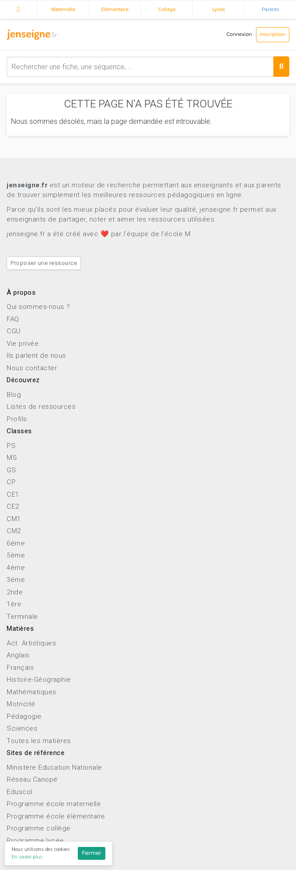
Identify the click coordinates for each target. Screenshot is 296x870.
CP (11, 482)
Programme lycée (35, 841)
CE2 (13, 506)
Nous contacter (32, 368)
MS (12, 458)
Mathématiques (31, 692)
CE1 (13, 494)
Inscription (272, 34)
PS (11, 446)
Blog (14, 395)
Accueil (18, 8)
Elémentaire (114, 9)
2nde (15, 592)
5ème (16, 555)
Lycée (218, 9)
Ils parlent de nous (36, 356)
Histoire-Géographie (39, 680)
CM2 (14, 531)
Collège (167, 9)
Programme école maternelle (54, 804)
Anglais (18, 655)
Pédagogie (24, 716)
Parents (270, 9)
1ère (14, 604)
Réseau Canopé (32, 779)
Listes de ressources (41, 407)
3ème (16, 580)
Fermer (91, 853)
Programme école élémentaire (56, 816)
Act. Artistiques (31, 643)
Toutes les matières (39, 741)
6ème (16, 543)
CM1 (14, 519)
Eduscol (19, 792)
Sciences (22, 728)
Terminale (22, 617)
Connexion (239, 34)
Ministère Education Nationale (54, 767)
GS (11, 470)
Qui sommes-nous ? (38, 307)
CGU (14, 331)
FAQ (13, 319)
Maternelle (63, 9)
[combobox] (148, 67)
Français (20, 668)
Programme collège (39, 828)
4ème (16, 568)
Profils (17, 419)
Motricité (21, 704)
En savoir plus (27, 857)
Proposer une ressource (44, 263)
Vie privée (23, 344)
